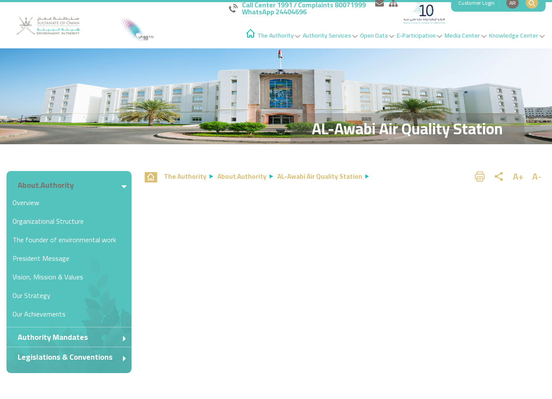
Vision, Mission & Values (48, 276)
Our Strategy (31, 295)
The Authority (278, 35)
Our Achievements (39, 313)
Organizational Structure (48, 221)
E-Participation (419, 35)
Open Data (377, 35)
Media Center (465, 35)
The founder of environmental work (64, 239)
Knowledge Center (517, 35)
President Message (41, 258)
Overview (26, 202)
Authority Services (330, 35)
